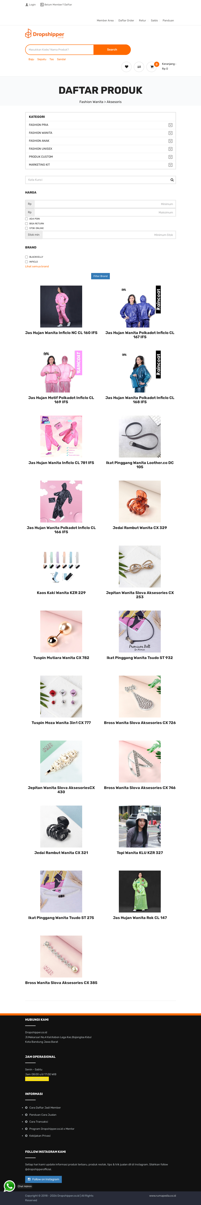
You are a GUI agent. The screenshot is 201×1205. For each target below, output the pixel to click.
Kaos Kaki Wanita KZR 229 (61, 592)
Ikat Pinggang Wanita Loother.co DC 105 (140, 464)
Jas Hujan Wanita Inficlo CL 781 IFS (61, 462)
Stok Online (34, 228)
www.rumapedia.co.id (162, 1195)
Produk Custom (41, 156)
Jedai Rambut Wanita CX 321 (61, 852)
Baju (31, 59)
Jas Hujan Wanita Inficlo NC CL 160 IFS (61, 332)
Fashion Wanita (40, 132)
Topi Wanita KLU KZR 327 (140, 852)
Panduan (168, 20)
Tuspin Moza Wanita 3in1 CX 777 (61, 722)
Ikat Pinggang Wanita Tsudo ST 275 (61, 917)
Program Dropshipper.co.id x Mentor (51, 1128)
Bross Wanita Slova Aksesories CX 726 (140, 722)
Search (112, 49)
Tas (51, 59)
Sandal (61, 59)
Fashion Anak (39, 140)
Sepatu (41, 59)
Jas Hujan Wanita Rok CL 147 (140, 917)
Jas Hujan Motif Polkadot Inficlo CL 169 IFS (61, 399)
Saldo (154, 20)
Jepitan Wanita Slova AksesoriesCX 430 (61, 789)
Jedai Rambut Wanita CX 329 (140, 527)
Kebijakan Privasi (40, 1135)
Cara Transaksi (38, 1121)
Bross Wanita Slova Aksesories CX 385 (61, 982)
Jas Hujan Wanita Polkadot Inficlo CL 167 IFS (139, 334)
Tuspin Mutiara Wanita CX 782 (61, 657)
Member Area (105, 20)
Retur (142, 20)
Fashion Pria (38, 124)
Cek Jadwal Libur (37, 1078)
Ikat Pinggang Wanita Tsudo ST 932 (140, 657)
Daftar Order (126, 20)
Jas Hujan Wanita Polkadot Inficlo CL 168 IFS (139, 399)
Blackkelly (34, 257)
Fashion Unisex (40, 148)
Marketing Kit (39, 164)
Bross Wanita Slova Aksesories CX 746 (140, 787)
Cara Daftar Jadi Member (45, 1107)
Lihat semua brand (37, 266)
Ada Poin (32, 218)
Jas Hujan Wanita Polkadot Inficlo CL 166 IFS (61, 529)
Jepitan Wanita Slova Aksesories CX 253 (140, 594)
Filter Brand (100, 276)
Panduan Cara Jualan (42, 1114)
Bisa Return (34, 223)
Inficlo (31, 261)
